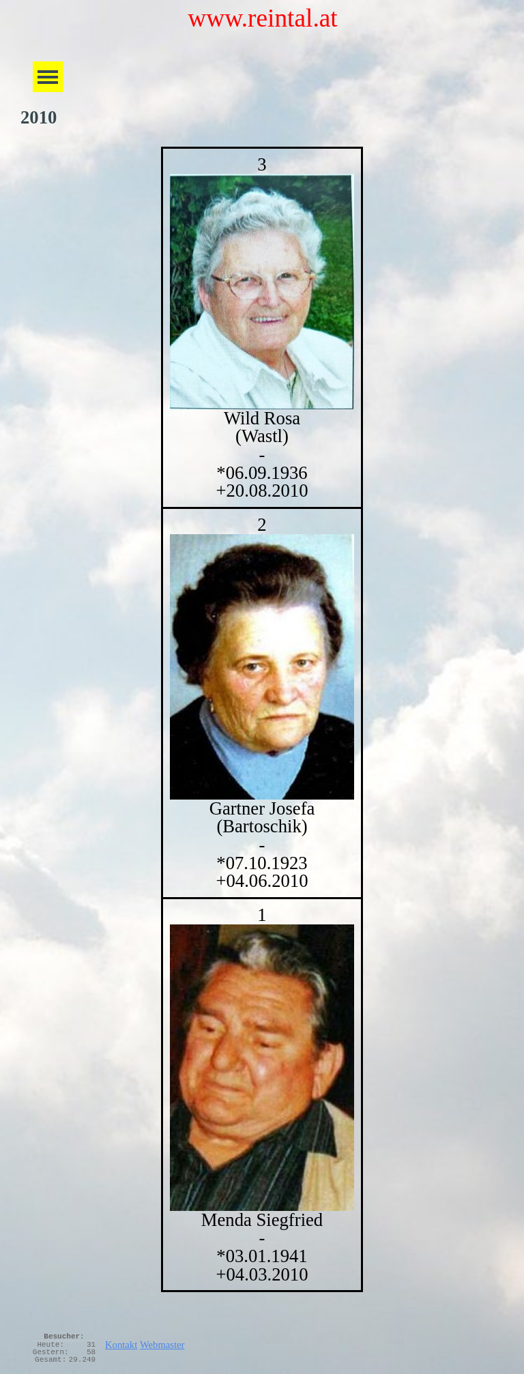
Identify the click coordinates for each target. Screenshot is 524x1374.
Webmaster (162, 1344)
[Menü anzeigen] (48, 76)
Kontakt (121, 1344)
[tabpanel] (262, 719)
